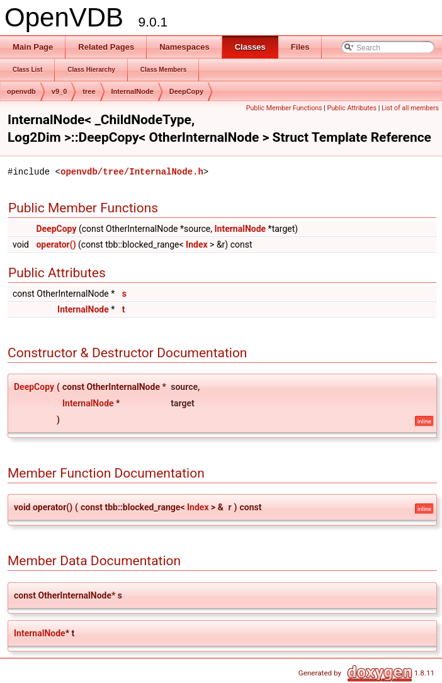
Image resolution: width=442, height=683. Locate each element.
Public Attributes (352, 108)
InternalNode (132, 91)
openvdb (21, 91)
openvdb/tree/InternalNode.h (131, 172)
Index (197, 244)
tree (88, 91)
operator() (56, 244)
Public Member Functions (284, 108)
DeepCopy (186, 91)
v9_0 (59, 91)
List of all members (410, 108)
